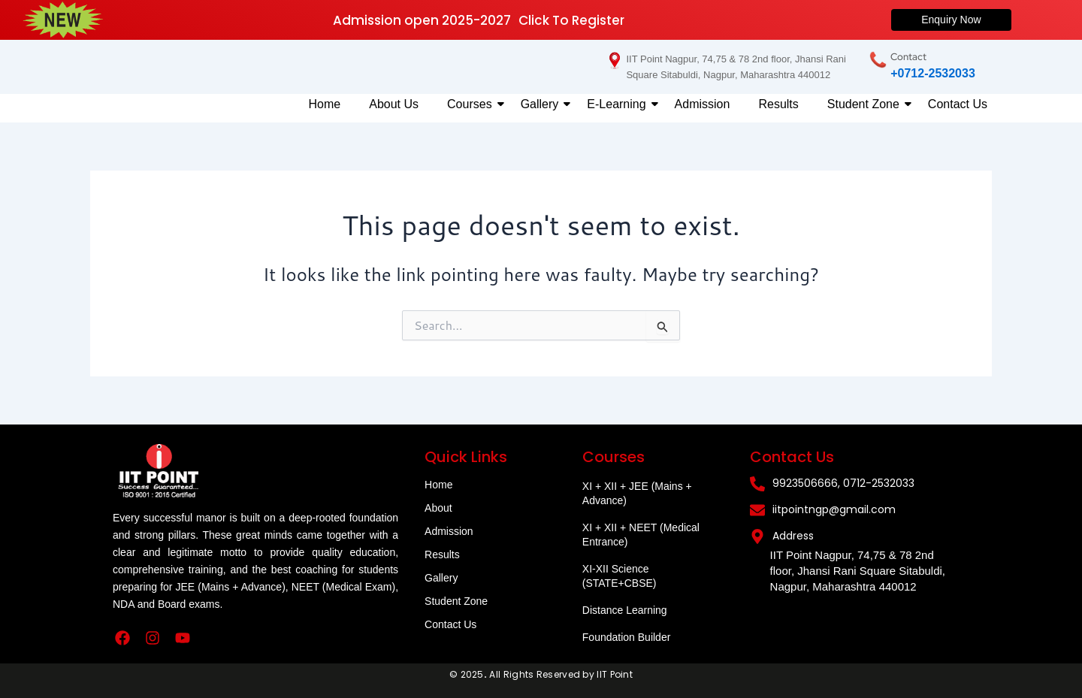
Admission (702, 104)
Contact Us (957, 104)
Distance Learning (624, 610)
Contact (908, 56)
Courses (472, 104)
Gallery (543, 104)
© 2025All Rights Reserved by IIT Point (541, 674)
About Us (394, 104)
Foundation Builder (626, 637)
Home (325, 104)
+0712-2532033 (932, 73)
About (438, 508)
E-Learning (619, 104)
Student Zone (866, 104)
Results (778, 104)
